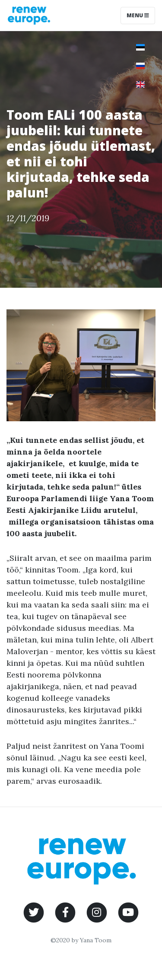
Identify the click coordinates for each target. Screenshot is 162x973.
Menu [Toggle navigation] (138, 15)
